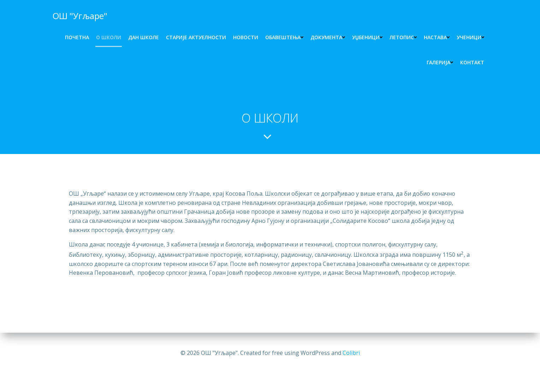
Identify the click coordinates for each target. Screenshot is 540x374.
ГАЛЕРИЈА (440, 62)
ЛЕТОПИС (403, 37)
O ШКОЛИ (108, 37)
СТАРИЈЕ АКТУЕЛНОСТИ (196, 37)
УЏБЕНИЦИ (367, 37)
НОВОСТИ (245, 37)
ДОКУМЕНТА (327, 37)
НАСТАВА (437, 37)
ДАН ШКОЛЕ (143, 37)
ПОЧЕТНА (77, 37)
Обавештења (284, 37)
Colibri (351, 353)
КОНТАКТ (472, 62)
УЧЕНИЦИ (470, 37)
